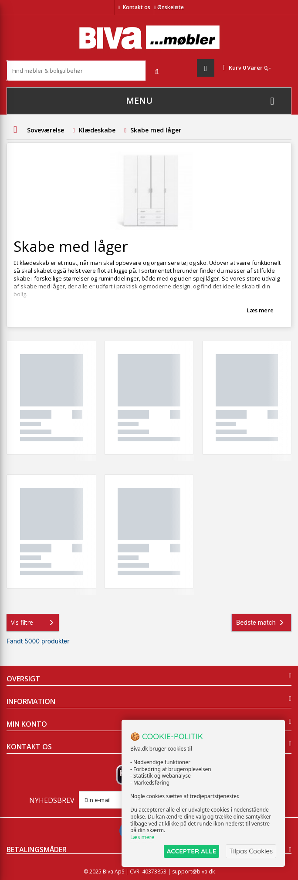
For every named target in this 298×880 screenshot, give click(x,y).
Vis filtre (34, 622)
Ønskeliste (169, 7)
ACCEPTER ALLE (191, 851)
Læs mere (260, 310)
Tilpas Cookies (251, 851)
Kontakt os (136, 7)
